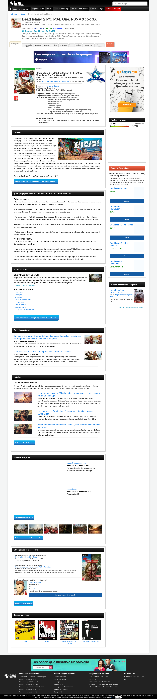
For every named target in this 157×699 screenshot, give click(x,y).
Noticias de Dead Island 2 (24, 443)
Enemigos (18, 295)
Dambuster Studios (52, 86)
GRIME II (92, 679)
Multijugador (19, 297)
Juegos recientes (38, 9)
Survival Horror (38, 589)
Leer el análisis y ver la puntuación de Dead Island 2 (35, 181)
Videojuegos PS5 (60, 682)
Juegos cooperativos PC (28, 692)
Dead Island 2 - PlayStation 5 (116, 262)
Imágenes (63, 45)
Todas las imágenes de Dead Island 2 (27, 538)
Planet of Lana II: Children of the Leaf (103, 687)
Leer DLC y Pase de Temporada (24, 285)
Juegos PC (58, 692)
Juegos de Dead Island (23, 603)
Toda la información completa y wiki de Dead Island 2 (35, 318)
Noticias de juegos (97, 9)
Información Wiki (28, 45)
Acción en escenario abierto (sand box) (56, 81)
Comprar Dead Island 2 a (38, 31)
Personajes (19, 292)
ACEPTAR (118, 697)
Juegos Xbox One (60, 689)
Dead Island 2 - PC (118, 188)
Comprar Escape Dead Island (65, 595)
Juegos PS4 (58, 684)
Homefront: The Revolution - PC (117, 291)
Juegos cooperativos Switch (29, 684)
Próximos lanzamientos (80, 9)
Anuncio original (20, 307)
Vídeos (54, 45)
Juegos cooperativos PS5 (28, 679)
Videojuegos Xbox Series (63, 687)
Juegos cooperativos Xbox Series (31, 687)
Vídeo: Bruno (72, 489)
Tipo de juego (19, 302)
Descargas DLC (88, 45)
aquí (112, 697)
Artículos (46, 45)
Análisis (48, 9)
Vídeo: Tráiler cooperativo (76, 463)
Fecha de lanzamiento (23, 300)
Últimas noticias (60, 677)
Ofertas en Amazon (113, 9)
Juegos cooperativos (21, 9)
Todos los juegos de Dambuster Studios (130, 307)
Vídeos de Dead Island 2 (23, 517)
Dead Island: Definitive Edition (26, 557)
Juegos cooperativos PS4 (28, 682)
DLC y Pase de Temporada (24, 310)
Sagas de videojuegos (61, 9)
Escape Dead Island (35, 582)
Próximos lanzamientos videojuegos (32, 677)
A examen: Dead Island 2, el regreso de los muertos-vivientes (42, 351)
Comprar (110, 44)
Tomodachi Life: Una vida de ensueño (103, 684)
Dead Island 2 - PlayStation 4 (116, 207)
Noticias (38, 45)
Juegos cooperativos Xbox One (30, 689)
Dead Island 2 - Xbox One (121, 225)
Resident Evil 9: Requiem (98, 677)
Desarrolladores (20, 305)
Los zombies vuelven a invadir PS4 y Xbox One (33, 567)
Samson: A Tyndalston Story (99, 682)
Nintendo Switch (60, 679)
